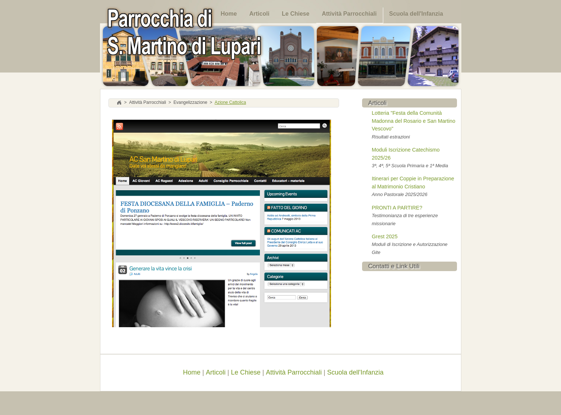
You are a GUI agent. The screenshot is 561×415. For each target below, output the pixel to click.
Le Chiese (296, 14)
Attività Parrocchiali (349, 14)
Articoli (259, 14)
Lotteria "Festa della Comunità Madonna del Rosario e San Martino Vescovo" (414, 121)
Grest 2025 (385, 236)
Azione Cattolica (230, 103)
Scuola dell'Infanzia (416, 14)
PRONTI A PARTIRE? (397, 208)
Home (229, 14)
